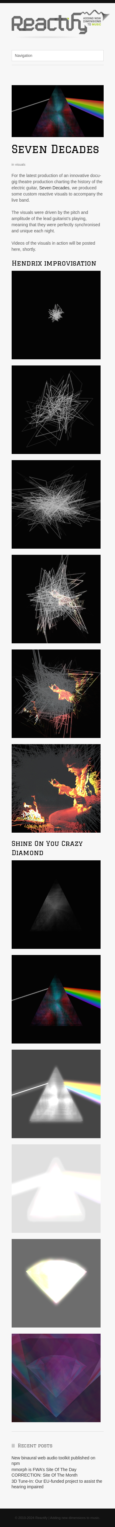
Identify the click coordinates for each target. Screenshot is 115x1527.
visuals (20, 164)
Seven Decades (55, 149)
